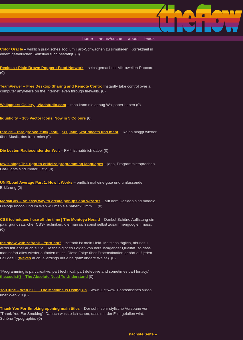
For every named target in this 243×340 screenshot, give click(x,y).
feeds (149, 38)
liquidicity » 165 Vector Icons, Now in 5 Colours (43, 118)
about (133, 38)
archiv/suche (110, 38)
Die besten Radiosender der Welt (30, 150)
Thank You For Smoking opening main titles (40, 308)
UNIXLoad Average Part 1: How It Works (36, 182)
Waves (25, 258)
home (87, 38)
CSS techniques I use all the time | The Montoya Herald (50, 219)
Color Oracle (11, 49)
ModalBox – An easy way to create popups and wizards (50, 201)
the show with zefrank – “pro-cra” (30, 243)
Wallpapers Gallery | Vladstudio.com (33, 105)
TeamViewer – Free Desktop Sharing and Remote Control (52, 86)
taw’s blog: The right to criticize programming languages (51, 164)
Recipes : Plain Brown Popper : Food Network (42, 68)
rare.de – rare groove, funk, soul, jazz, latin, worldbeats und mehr (59, 132)
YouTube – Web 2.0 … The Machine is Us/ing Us (43, 290)
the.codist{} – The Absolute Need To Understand (44, 276)
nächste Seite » (143, 334)
